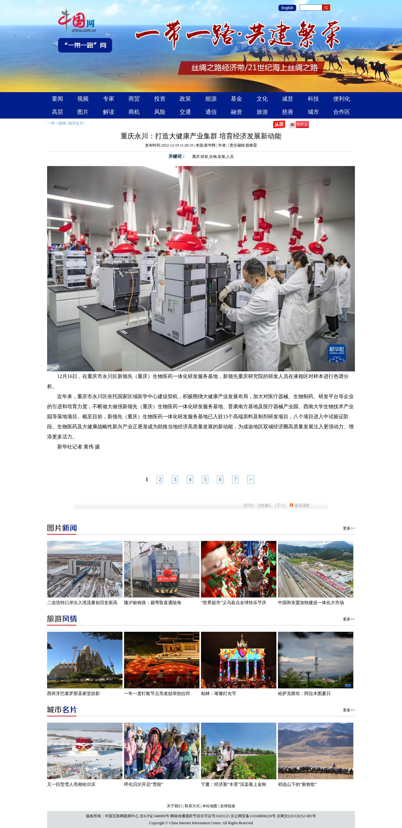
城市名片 (75, 123)
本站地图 (209, 806)
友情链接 (227, 806)
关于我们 (174, 806)
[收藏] (264, 505)
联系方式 (192, 806)
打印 (248, 505)
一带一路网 (56, 123)
